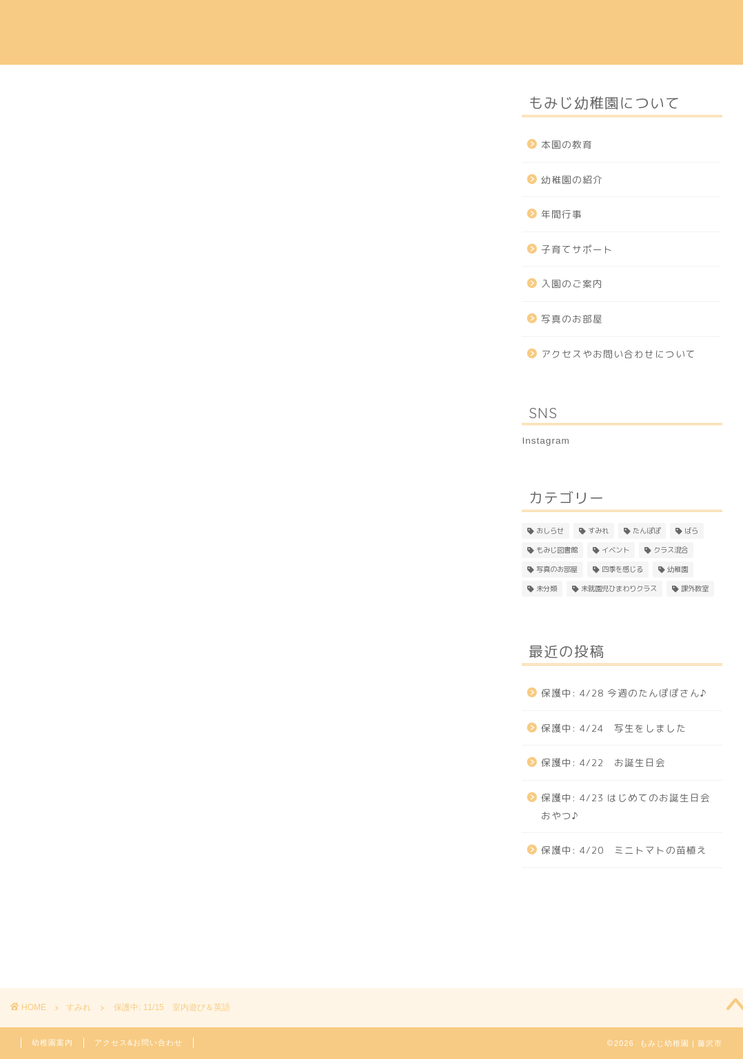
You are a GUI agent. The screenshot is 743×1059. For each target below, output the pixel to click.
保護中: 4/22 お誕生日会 (603, 762)
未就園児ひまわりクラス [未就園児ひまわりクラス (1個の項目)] (619, 588)
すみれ (39, 106)
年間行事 (403, 21)
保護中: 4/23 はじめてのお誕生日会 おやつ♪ (630, 806)
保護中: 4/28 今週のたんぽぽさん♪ (624, 692)
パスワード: (114, 543)
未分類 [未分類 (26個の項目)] (546, 588)
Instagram (692, 21)
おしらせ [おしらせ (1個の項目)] (550, 530)
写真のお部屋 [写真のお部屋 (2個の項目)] (557, 569)
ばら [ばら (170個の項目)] (691, 530)
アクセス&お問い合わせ (138, 1042)
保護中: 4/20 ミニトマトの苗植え (624, 849)
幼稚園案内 (52, 1042)
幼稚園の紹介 (248, 21)
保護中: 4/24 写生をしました (613, 727)
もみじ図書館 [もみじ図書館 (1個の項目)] (557, 550)
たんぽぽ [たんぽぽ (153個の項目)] (646, 530)
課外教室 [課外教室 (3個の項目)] (695, 588)
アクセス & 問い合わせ (591, 21)
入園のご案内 (331, 21)
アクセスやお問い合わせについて (618, 353)
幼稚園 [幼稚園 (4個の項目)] (677, 569)
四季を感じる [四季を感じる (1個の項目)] (622, 569)
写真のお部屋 (572, 318)
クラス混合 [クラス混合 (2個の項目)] (670, 550)
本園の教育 (170, 21)
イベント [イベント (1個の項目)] (615, 550)
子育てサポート (481, 21)
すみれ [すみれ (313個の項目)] (598, 530)
